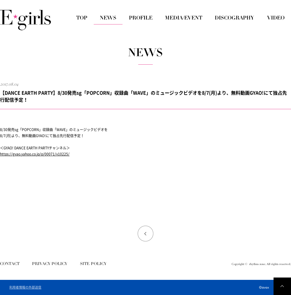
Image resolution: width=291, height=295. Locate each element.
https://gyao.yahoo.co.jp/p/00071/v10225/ (35, 154)
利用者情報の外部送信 (25, 287)
